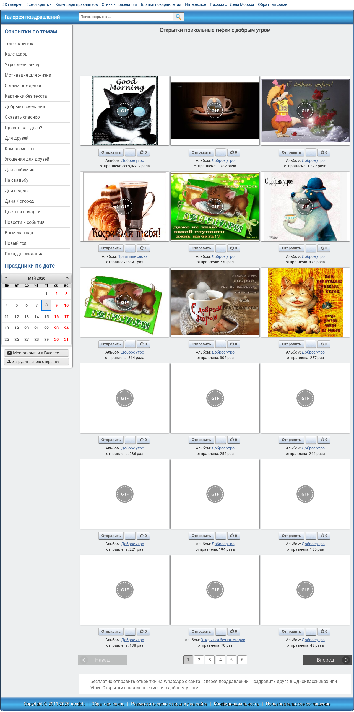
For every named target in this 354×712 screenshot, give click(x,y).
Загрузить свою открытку (33, 361)
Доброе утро (132, 160)
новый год (16, 243)
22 (46, 328)
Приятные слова (133, 256)
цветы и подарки (22, 211)
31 (66, 339)
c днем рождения (23, 85)
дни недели (17, 190)
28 (36, 339)
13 (26, 317)
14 (36, 317)
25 (6, 339)
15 (46, 317)
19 (16, 328)
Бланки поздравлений (161, 4)
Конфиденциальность (236, 703)
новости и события (25, 222)
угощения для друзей (27, 159)
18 (6, 328)
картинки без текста (26, 96)
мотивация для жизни (28, 75)
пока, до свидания (24, 253)
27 (26, 339)
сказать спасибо (22, 117)
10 (66, 305)
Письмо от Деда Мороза (232, 4)
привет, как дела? (23, 127)
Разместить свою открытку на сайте (169, 703)
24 (66, 328)
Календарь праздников (76, 4)
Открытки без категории (223, 640)
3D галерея (12, 4)
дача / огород (19, 201)
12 (16, 317)
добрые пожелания (25, 106)
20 (26, 328)
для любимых (19, 169)
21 (36, 328)
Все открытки (38, 4)
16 (56, 317)
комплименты (19, 148)
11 (6, 317)
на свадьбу (16, 180)
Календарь (16, 54)
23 (56, 328)
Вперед (325, 660)
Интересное (195, 4)
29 (46, 339)
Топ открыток (19, 43)
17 (66, 317)
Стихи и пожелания (119, 4)
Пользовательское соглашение (298, 703)
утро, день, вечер (22, 64)
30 (56, 339)
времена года (19, 232)
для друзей (16, 138)
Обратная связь (272, 4)
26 (16, 339)
